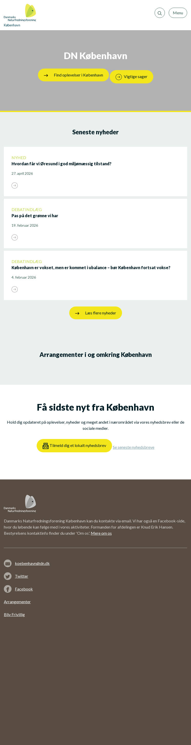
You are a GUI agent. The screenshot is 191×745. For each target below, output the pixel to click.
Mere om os (101, 533)
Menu (178, 12)
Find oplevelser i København (73, 75)
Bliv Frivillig (14, 614)
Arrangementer (17, 601)
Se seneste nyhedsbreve (133, 447)
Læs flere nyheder (95, 312)
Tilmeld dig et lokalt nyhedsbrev (74, 446)
